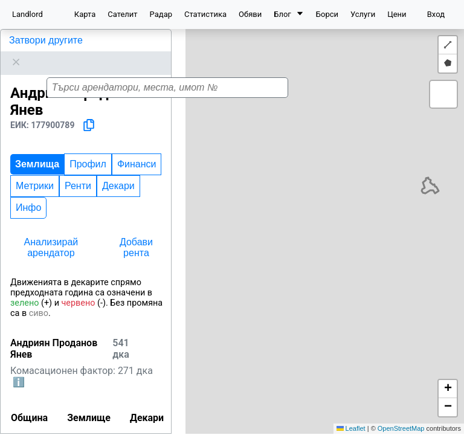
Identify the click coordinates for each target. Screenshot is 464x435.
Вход (436, 14)
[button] (310, 252)
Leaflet (351, 428)
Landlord (27, 14)
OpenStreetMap (401, 428)
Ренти (78, 171)
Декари (118, 171)
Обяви (250, 14)
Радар (161, 14)
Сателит (122, 14)
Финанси (136, 149)
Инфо (28, 192)
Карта (84, 14)
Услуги (362, 14)
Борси (327, 14)
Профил (87, 149)
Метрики (35, 171)
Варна (56, 427)
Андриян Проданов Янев (66, 40)
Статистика (205, 14)
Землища (37, 149)
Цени (396, 14)
